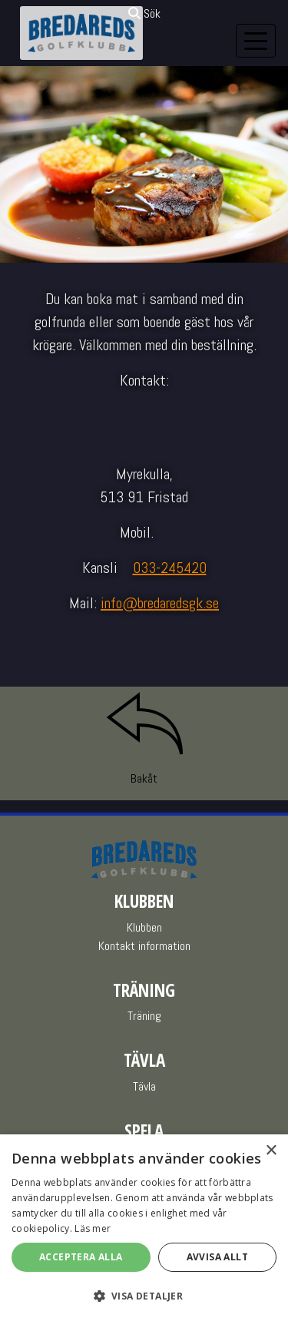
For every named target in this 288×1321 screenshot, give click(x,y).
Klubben (144, 927)
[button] (144, 1295)
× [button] (270, 1151)
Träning (144, 1016)
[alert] (144, 1227)
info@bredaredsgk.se (160, 603)
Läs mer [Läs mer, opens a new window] (92, 1228)
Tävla (144, 1086)
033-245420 (170, 568)
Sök (144, 13)
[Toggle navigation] (256, 41)
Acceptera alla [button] (81, 1256)
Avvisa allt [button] (217, 1256)
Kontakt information (144, 946)
